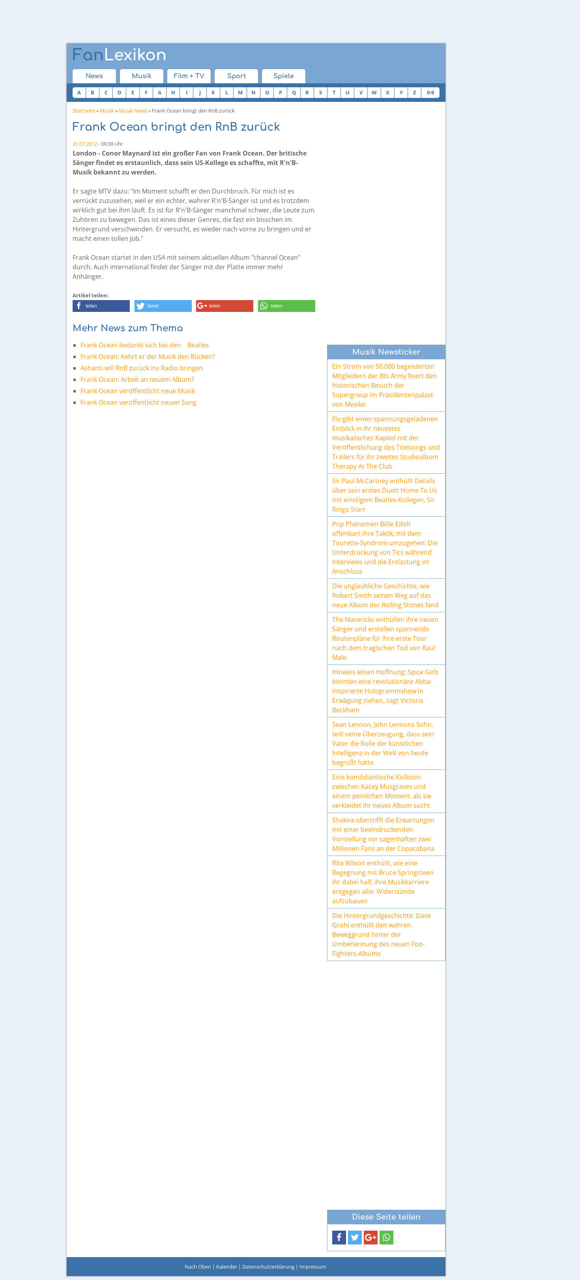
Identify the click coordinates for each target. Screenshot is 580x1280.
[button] (101, 306)
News (94, 76)
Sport (236, 76)
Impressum (312, 1266)
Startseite (84, 110)
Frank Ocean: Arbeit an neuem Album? (137, 379)
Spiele (283, 76)
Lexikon (120, 55)
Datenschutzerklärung (268, 1266)
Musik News (133, 110)
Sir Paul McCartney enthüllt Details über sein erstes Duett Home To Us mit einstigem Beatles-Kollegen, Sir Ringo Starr (384, 495)
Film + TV (189, 76)
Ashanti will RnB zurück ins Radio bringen (141, 368)
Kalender (226, 1266)
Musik (142, 76)
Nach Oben (198, 1266)
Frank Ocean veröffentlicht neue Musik (137, 391)
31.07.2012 (85, 143)
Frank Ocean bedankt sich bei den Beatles (147, 345)
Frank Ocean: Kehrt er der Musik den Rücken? (147, 356)
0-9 (430, 92)
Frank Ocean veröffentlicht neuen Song (138, 402)
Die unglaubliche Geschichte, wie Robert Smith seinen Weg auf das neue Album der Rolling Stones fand (385, 595)
